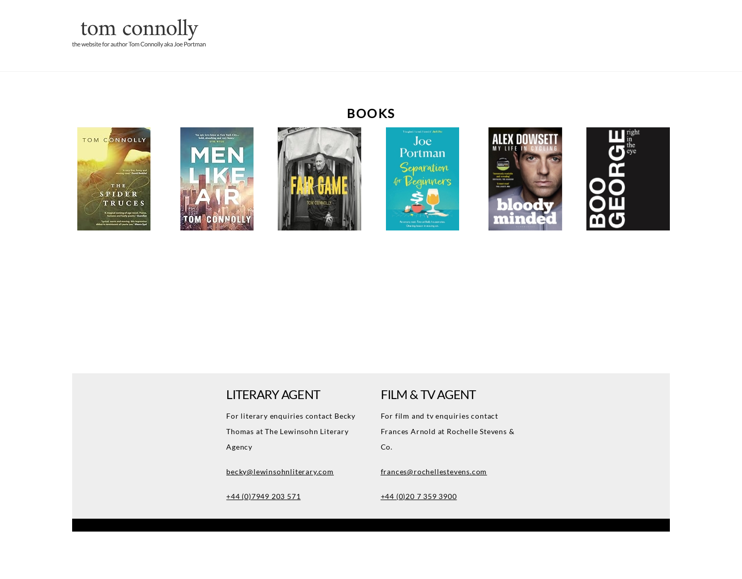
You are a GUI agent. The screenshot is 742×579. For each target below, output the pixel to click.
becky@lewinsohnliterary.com (280, 471)
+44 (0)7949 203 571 (263, 496)
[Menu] (707, 15)
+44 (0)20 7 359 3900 (419, 496)
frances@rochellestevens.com (434, 471)
